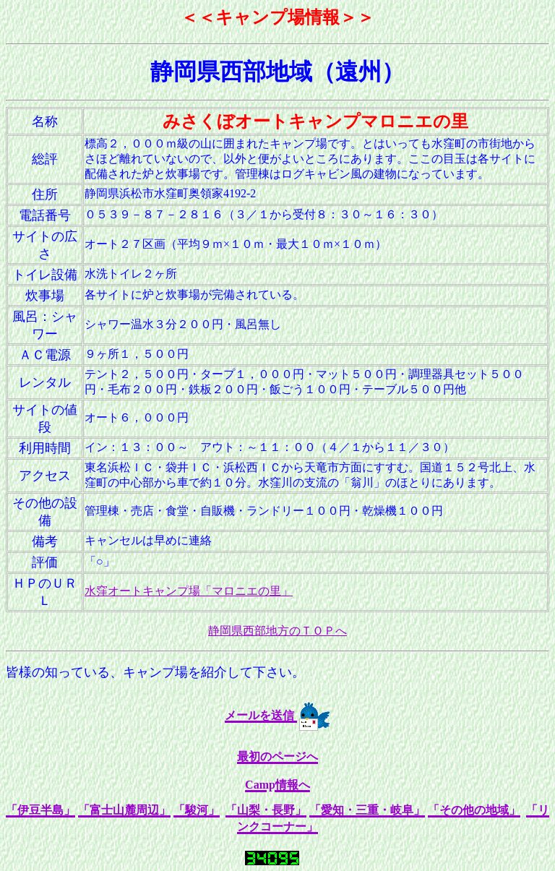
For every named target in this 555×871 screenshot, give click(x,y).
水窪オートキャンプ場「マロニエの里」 (189, 591)
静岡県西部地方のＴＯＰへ (277, 631)
